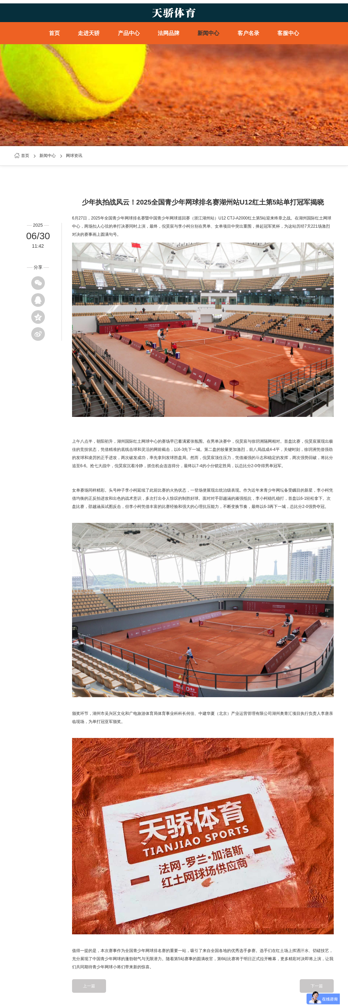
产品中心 (129, 33)
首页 (54, 33)
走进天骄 (89, 33)
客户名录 (248, 33)
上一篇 (89, 986)
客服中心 (288, 33)
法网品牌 (168, 33)
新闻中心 (208, 33)
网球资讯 (74, 155)
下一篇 (317, 986)
